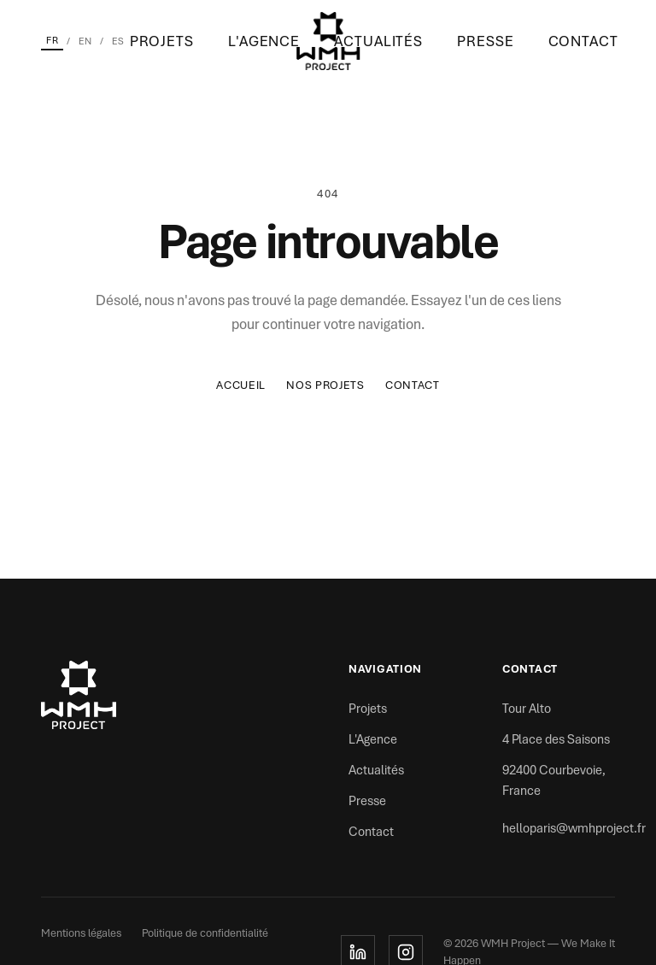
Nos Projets (325, 385)
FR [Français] (52, 40)
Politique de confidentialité (205, 933)
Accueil (241, 385)
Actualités (378, 41)
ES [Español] (118, 41)
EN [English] (85, 41)
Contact (583, 41)
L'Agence (264, 41)
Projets (162, 41)
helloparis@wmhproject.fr (574, 828)
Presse (485, 41)
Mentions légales (81, 933)
